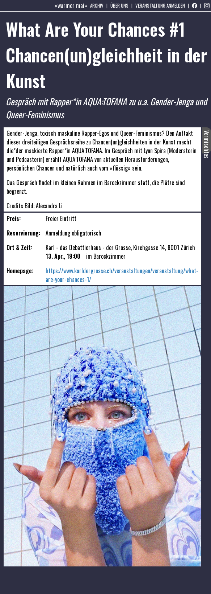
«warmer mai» (71, 5)
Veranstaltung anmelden (160, 5)
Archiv (97, 5)
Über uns (119, 5)
